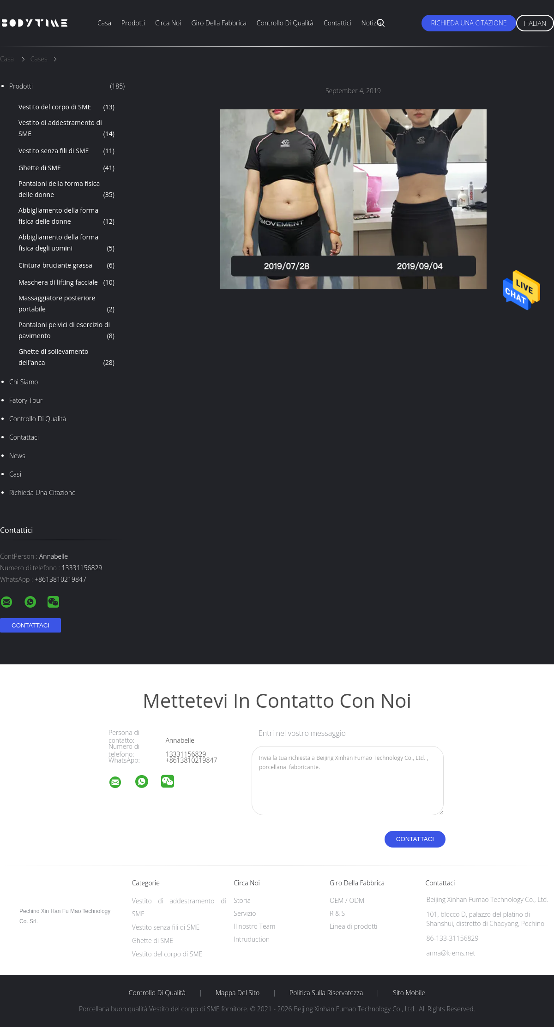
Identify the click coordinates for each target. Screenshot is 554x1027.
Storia (242, 900)
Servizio (245, 913)
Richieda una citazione (468, 22)
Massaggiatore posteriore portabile (66, 304)
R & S (337, 913)
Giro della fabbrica (218, 22)
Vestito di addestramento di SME (66, 128)
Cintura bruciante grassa (66, 265)
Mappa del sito (237, 993)
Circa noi (168, 22)
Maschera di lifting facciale (66, 282)
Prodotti (133, 22)
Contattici (337, 22)
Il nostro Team (254, 926)
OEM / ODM (347, 900)
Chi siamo (23, 381)
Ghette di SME (66, 167)
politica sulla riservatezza (326, 993)
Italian (535, 23)
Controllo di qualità (285, 22)
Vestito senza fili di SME (66, 150)
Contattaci (24, 437)
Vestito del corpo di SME (66, 107)
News (17, 455)
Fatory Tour (25, 400)
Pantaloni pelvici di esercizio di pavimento (66, 330)
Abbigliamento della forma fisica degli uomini (66, 243)
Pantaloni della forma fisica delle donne (66, 189)
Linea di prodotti (354, 926)
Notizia (371, 22)
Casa (104, 22)
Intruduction (252, 939)
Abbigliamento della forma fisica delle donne (66, 216)
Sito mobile (409, 993)
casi (15, 474)
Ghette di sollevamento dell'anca (66, 357)
